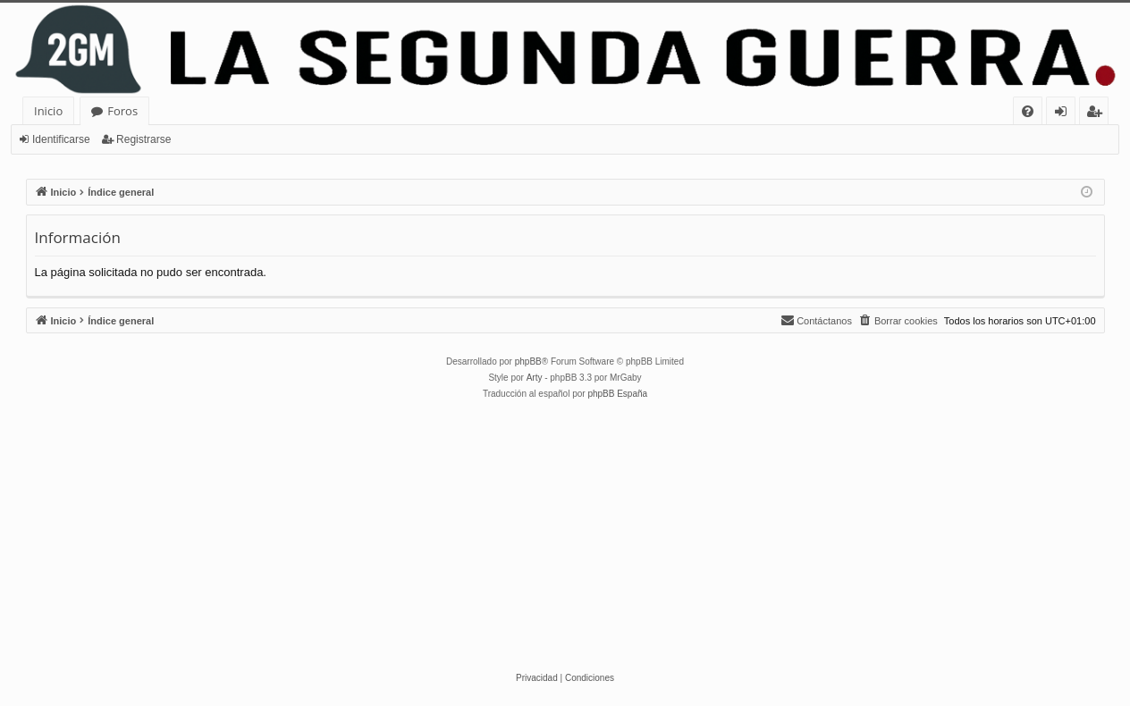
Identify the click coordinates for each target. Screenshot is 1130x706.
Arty (535, 377)
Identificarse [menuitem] (1065, 114)
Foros (122, 111)
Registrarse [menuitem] (1098, 114)
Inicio (48, 111)
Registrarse (143, 139)
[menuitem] (1027, 111)
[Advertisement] (565, 536)
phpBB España (617, 394)
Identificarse (61, 139)
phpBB (528, 361)
